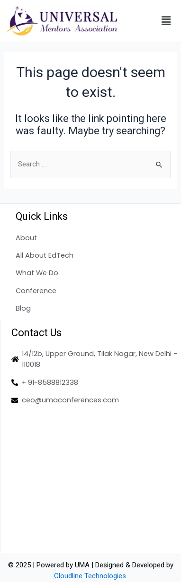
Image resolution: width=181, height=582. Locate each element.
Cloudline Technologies (90, 576)
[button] (166, 21)
